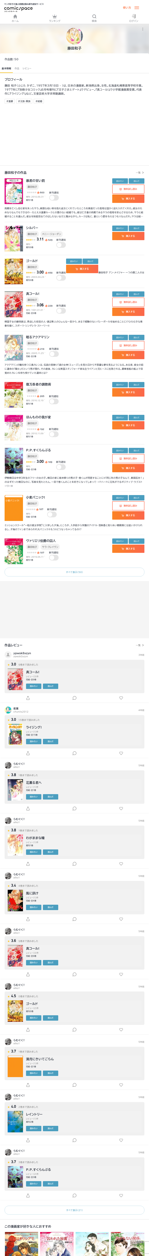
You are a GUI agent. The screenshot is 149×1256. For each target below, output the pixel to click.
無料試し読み (128, 189)
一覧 (138, 172)
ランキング (55, 18)
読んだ (136, 181)
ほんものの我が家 (38, 417)
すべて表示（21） (74, 1210)
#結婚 (38, 101)
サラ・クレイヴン (50, 547)
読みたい (120, 181)
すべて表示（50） (74, 572)
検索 (94, 18)
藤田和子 (32, 187)
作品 (17, 68)
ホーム (15, 18)
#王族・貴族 (24, 101)
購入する (128, 198)
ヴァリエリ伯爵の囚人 (41, 540)
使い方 (127, 7)
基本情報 (6, 68)
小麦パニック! (35, 497)
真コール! (32, 293)
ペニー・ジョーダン (51, 234)
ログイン (133, 18)
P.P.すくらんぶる (38, 450)
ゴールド (32, 260)
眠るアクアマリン (37, 337)
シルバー (32, 227)
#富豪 (9, 101)
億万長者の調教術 (38, 384)
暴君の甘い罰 (35, 180)
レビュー (27, 68)
